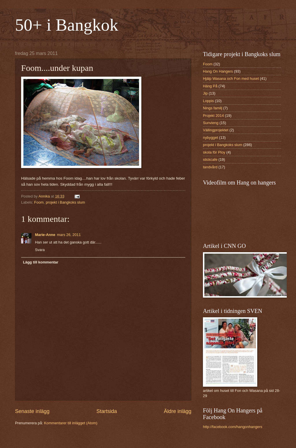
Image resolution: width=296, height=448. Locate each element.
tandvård (210, 167)
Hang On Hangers (218, 71)
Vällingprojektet (215, 130)
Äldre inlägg (177, 411)
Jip (205, 93)
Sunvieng (211, 123)
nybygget (210, 137)
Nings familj (212, 108)
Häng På (210, 86)
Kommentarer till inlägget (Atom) (70, 423)
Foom (39, 202)
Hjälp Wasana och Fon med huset (231, 78)
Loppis (208, 101)
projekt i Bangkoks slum (65, 202)
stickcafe (210, 159)
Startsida (106, 411)
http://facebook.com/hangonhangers (232, 427)
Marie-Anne (45, 235)
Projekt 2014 (213, 115)
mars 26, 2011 (69, 235)
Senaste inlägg (32, 411)
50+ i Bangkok (66, 24)
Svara (40, 250)
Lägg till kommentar (40, 262)
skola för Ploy (214, 152)
